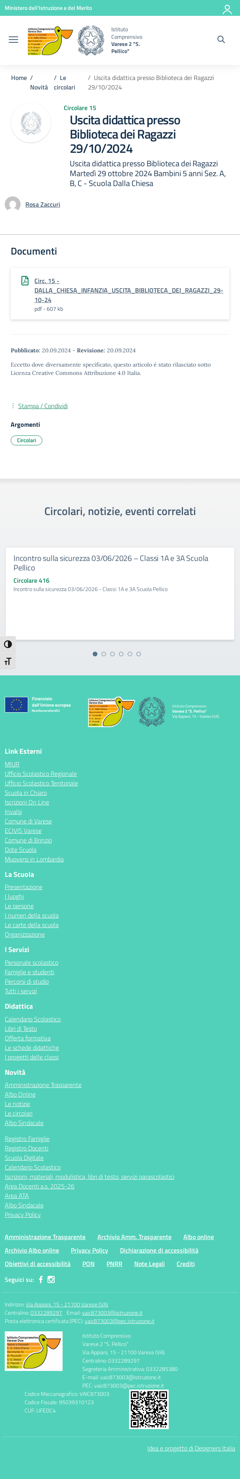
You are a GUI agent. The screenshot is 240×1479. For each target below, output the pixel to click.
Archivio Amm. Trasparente (134, 1236)
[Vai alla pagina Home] (19, 77)
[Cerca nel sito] (221, 40)
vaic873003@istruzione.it (112, 1312)
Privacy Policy (23, 1214)
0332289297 (46, 1312)
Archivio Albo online (32, 1250)
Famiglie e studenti (29, 972)
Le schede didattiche (32, 1047)
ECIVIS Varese (23, 830)
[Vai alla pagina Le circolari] (64, 82)
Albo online (198, 1236)
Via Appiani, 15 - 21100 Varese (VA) (67, 1304)
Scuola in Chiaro (26, 792)
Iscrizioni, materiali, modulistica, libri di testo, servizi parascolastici (89, 1176)
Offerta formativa (28, 1038)
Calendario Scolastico (33, 1019)
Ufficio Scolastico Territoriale (41, 783)
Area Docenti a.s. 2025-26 (39, 1186)
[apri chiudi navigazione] (13, 40)
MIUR (12, 764)
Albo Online (20, 1094)
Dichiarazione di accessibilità (159, 1250)
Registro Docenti (26, 1148)
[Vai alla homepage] (65, 40)
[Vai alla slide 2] (103, 654)
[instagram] (51, 1279)
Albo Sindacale (24, 1122)
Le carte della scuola (32, 925)
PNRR (114, 1263)
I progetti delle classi (32, 1057)
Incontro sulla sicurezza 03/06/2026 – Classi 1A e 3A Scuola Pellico (110, 563)
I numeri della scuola (32, 915)
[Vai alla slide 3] (112, 654)
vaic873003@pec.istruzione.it (119, 1321)
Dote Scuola (20, 849)
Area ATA (17, 1195)
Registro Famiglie (27, 1138)
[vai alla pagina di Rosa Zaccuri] (42, 204)
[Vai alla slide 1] (95, 654)
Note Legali (149, 1263)
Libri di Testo (21, 1028)
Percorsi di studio (27, 981)
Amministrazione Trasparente (43, 1084)
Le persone (19, 906)
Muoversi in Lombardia (34, 859)
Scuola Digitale (24, 1157)
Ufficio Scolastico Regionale (41, 773)
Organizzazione (25, 934)
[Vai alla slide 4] (121, 654)
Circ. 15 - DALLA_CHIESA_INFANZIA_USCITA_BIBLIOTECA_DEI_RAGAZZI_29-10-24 (128, 290)
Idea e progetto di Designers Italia (191, 1448)
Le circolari (18, 1113)
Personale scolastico (31, 962)
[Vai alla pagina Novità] (39, 87)
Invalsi (13, 811)
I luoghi (14, 896)
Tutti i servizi (21, 991)
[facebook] (40, 1279)
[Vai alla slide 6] (138, 654)
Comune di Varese (28, 821)
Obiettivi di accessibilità (37, 1263)
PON (88, 1263)
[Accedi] (227, 8)
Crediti (186, 1263)
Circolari (26, 440)
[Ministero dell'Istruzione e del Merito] (48, 8)
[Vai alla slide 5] (130, 654)
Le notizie (17, 1103)
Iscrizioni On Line (27, 802)
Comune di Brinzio (28, 840)
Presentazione (23, 887)
